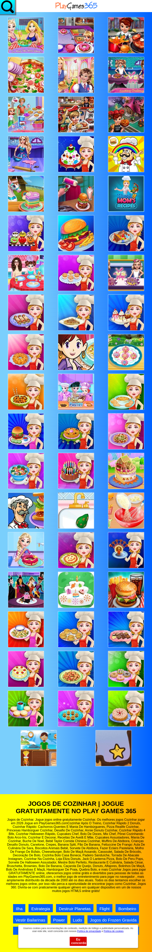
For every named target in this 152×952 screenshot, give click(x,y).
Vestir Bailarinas (30, 920)
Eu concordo (78, 941)
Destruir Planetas (75, 908)
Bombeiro (127, 908)
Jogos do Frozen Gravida (113, 920)
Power (59, 920)
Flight (104, 908)
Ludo (77, 920)
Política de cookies (114, 931)
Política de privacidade (89, 931)
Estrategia (40, 908)
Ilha (19, 908)
